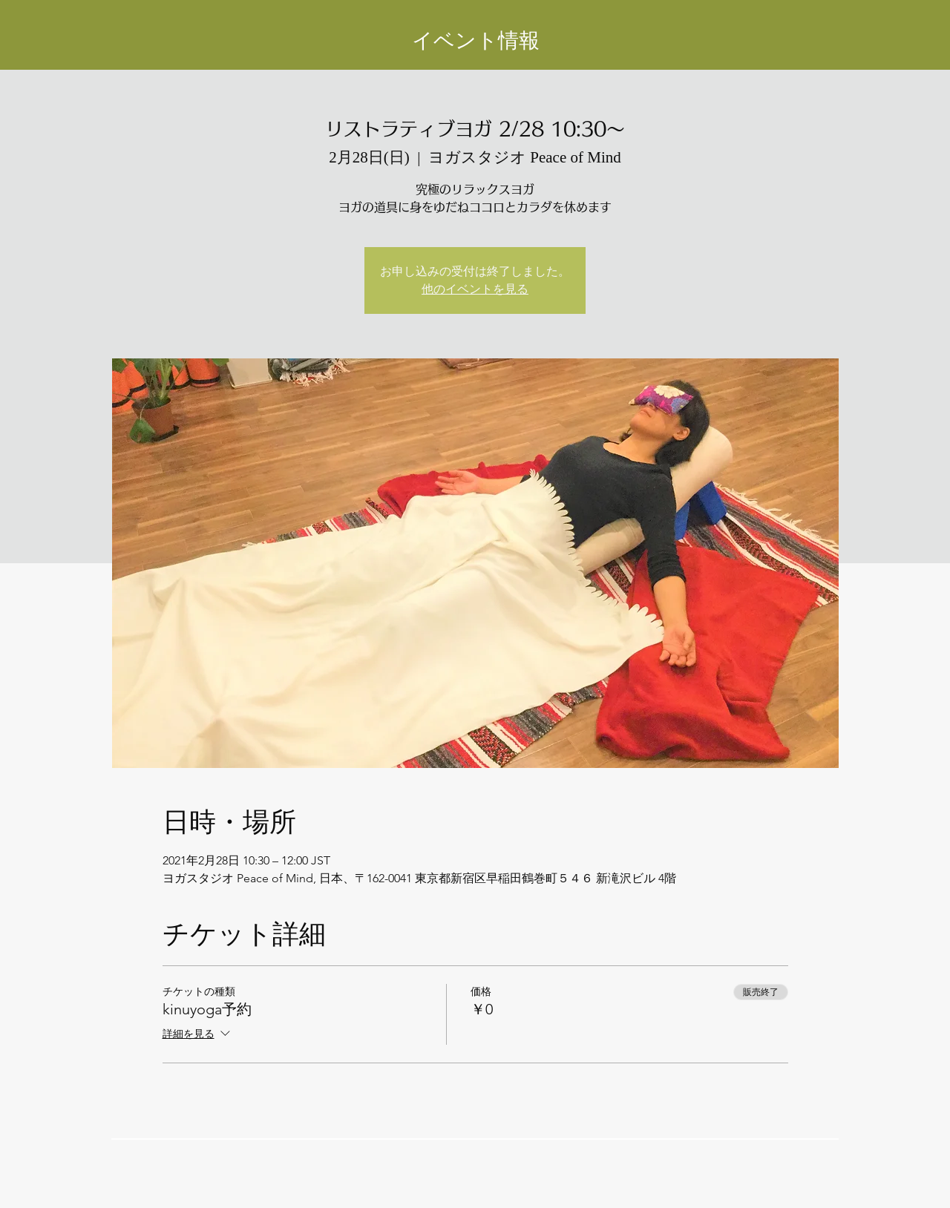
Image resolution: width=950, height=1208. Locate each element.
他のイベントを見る (475, 289)
